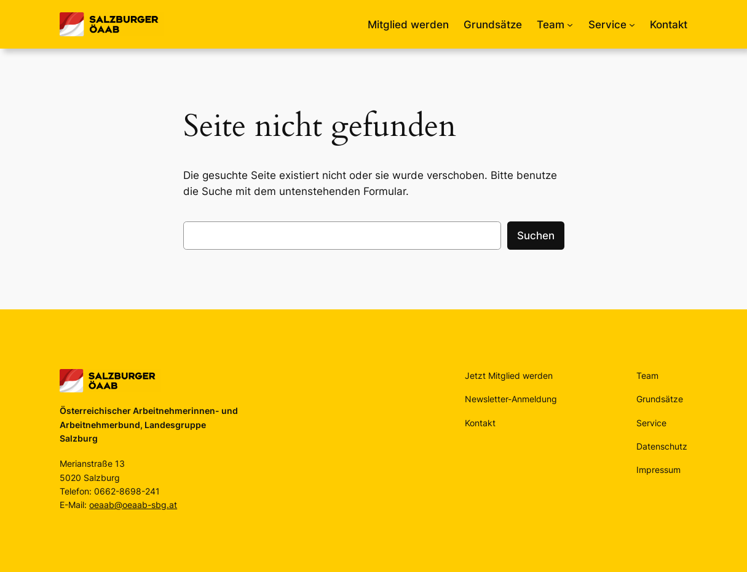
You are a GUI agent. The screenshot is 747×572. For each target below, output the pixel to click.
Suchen (536, 235)
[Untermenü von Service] (632, 25)
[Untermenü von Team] (570, 25)
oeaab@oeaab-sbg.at (133, 504)
